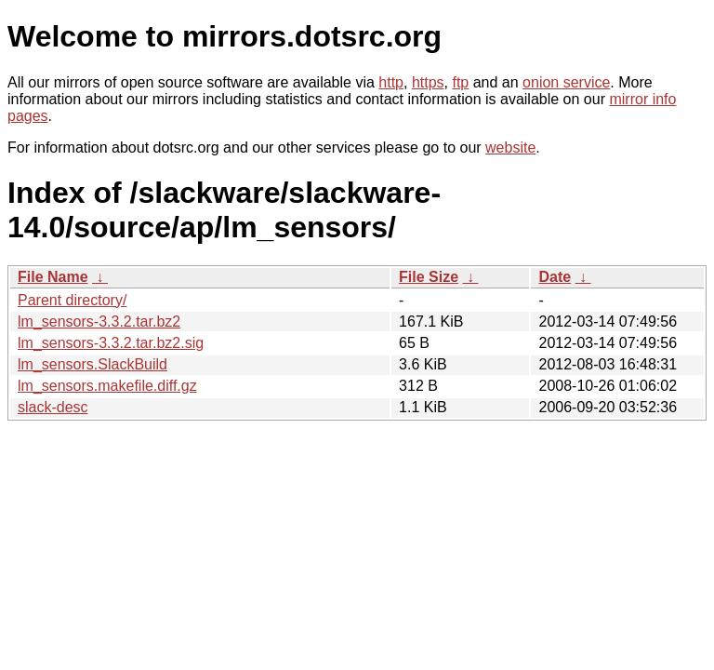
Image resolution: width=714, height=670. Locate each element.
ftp (460, 82)
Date (554, 277)
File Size (428, 277)
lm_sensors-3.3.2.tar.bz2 (99, 321)
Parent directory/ (72, 300)
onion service (566, 82)
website (510, 147)
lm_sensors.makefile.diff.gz (107, 386)
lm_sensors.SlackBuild (92, 364)
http (390, 82)
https (428, 82)
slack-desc (53, 407)
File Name (53, 277)
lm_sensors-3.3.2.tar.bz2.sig (111, 343)
